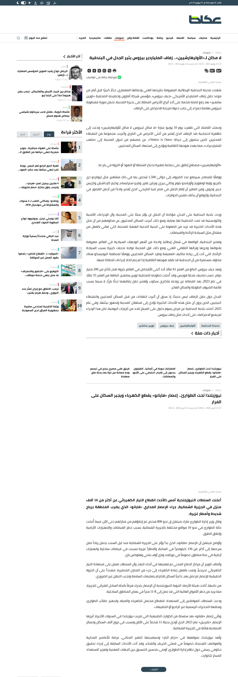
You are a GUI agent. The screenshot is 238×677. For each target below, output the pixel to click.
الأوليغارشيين (187, 519)
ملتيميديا (95, 37)
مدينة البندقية (210, 519)
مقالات (108, 37)
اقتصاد (180, 37)
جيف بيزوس (167, 519)
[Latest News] (35, 38)
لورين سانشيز (146, 519)
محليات (203, 37)
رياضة (160, 37)
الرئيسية (215, 37)
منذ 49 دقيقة (63, 120)
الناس (63, 66)
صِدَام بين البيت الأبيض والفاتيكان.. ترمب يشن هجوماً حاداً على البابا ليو (44, 93)
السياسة (65, 86)
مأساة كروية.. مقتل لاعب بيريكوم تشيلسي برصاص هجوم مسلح (44, 114)
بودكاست (147, 37)
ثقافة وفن (133, 37)
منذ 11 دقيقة (61, 79)
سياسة (191, 37)
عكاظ (216, 52)
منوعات (119, 37)
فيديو (169, 37)
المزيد (81, 37)
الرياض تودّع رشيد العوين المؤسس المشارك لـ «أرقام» (42, 73)
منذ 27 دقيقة (64, 99)
